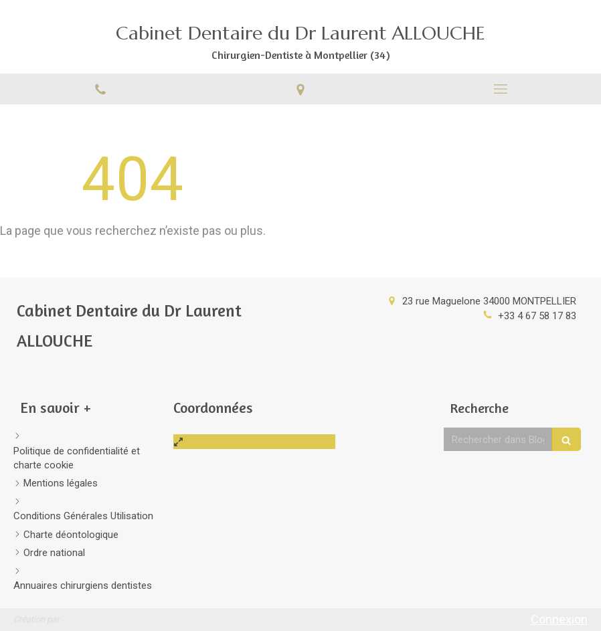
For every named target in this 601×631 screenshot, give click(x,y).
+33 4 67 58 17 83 (537, 316)
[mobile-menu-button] (501, 89)
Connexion (559, 619)
